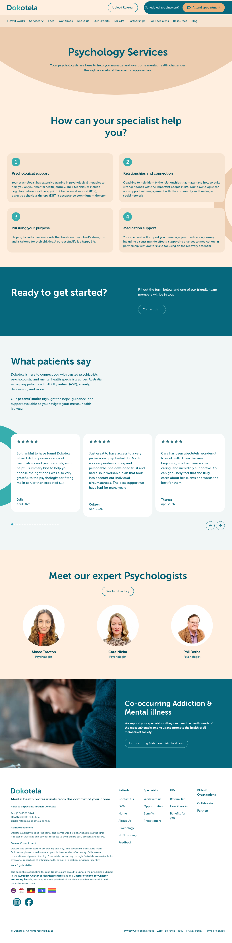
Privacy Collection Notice (139, 930)
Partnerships (137, 21)
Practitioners (152, 820)
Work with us (152, 799)
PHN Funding (127, 835)
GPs (172, 790)
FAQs (122, 806)
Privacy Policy (194, 930)
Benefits (149, 813)
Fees (51, 21)
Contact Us (150, 309)
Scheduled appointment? (162, 7)
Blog (194, 21)
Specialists (151, 790)
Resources (180, 21)
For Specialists (159, 21)
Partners (202, 810)
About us (83, 21)
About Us (125, 820)
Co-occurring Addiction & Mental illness (156, 743)
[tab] (12, 524)
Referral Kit (177, 799)
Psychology (126, 828)
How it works (16, 21)
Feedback (125, 842)
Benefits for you (177, 816)
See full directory (117, 591)
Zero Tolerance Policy (170, 930)
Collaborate (205, 803)
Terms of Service (215, 930)
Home (123, 813)
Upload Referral (122, 7)
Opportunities (153, 806)
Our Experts (101, 21)
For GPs (119, 21)
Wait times (66, 21)
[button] (36, 21)
